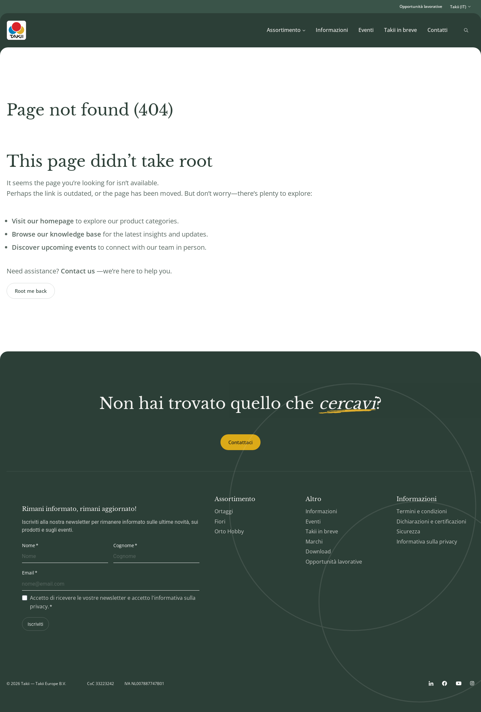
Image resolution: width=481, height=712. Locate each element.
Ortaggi (224, 511)
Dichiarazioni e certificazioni (431, 521)
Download (318, 551)
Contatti (437, 30)
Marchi (314, 541)
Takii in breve (400, 30)
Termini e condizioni (422, 511)
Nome (28, 545)
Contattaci (240, 442)
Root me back (31, 291)
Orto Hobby (229, 531)
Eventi (366, 30)
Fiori (220, 521)
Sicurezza (408, 531)
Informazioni (332, 30)
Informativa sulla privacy (427, 541)
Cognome (123, 545)
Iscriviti (35, 624)
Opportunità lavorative (421, 6)
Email (28, 573)
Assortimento (286, 30)
